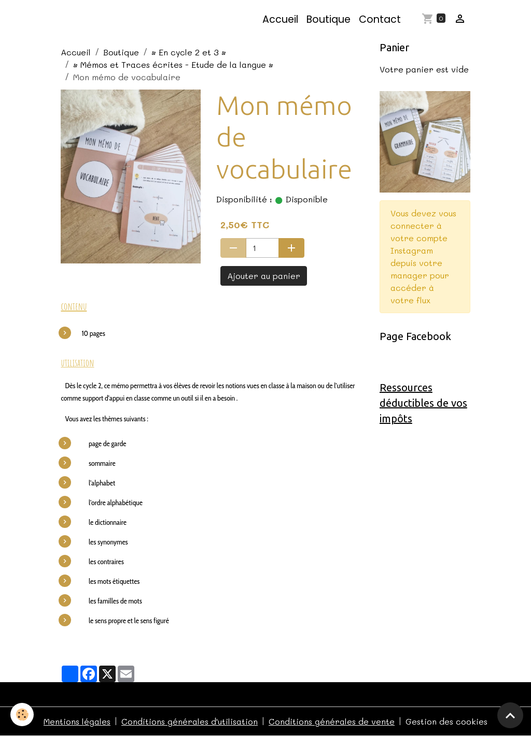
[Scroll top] (510, 715)
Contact (380, 19)
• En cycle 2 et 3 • (188, 52)
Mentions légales (77, 721)
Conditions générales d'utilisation (189, 721)
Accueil (280, 19)
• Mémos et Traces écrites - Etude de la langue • (173, 64)
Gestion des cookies (446, 721)
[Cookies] (22, 714)
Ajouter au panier (263, 275)
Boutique (328, 19)
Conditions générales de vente (332, 721)
